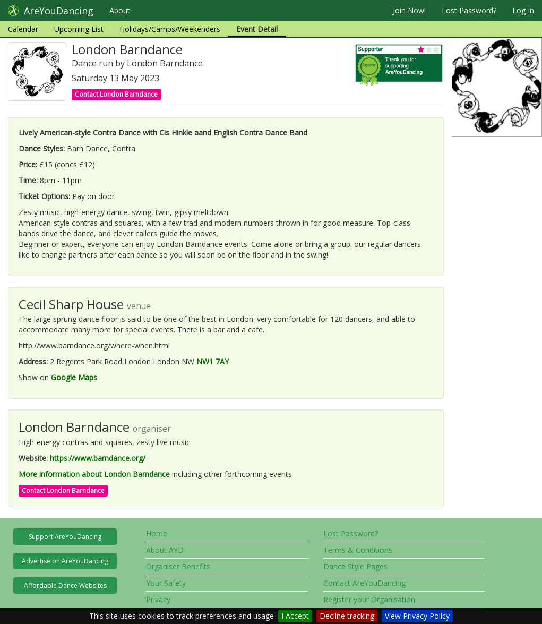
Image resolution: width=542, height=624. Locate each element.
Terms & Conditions (357, 550)
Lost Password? (469, 10)
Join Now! (409, 10)
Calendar (23, 29)
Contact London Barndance (116, 94)
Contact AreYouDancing (364, 583)
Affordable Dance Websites (65, 585)
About (119, 10)
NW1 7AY (212, 361)
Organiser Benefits (178, 566)
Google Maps (74, 377)
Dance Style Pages (355, 566)
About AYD (165, 550)
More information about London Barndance (94, 474)
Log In (523, 10)
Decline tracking (347, 616)
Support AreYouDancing (65, 536)
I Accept (295, 616)
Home (156, 533)
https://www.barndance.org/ (97, 458)
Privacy (158, 599)
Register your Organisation (369, 599)
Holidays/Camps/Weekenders (169, 29)
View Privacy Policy (417, 616)
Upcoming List (79, 29)
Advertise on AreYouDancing (65, 561)
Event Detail (257, 29)
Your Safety (166, 583)
